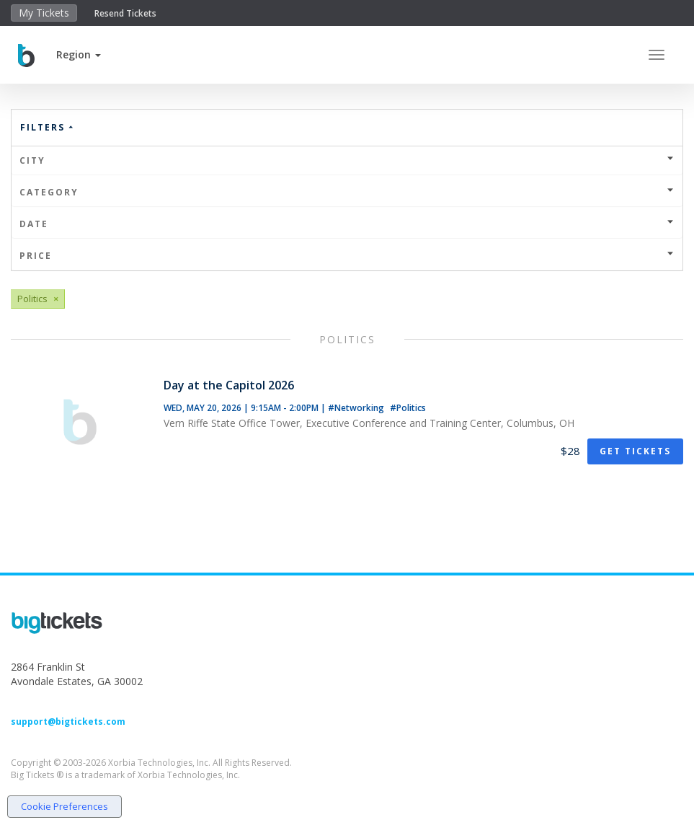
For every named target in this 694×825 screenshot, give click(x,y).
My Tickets (44, 12)
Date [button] (347, 224)
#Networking (357, 408)
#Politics (408, 408)
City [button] (347, 160)
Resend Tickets (125, 13)
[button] (78, 54)
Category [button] (347, 192)
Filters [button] (47, 127)
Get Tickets (635, 451)
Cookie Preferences (64, 806)
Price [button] (347, 256)
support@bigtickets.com (68, 721)
